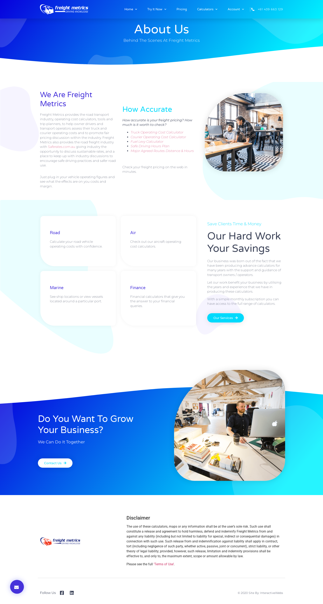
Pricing (182, 9)
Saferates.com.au (61, 147)
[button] (17, 587)
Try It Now (156, 9)
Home (130, 9)
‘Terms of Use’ (164, 564)
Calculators (207, 9)
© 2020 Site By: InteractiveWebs (260, 593)
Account (236, 9)
